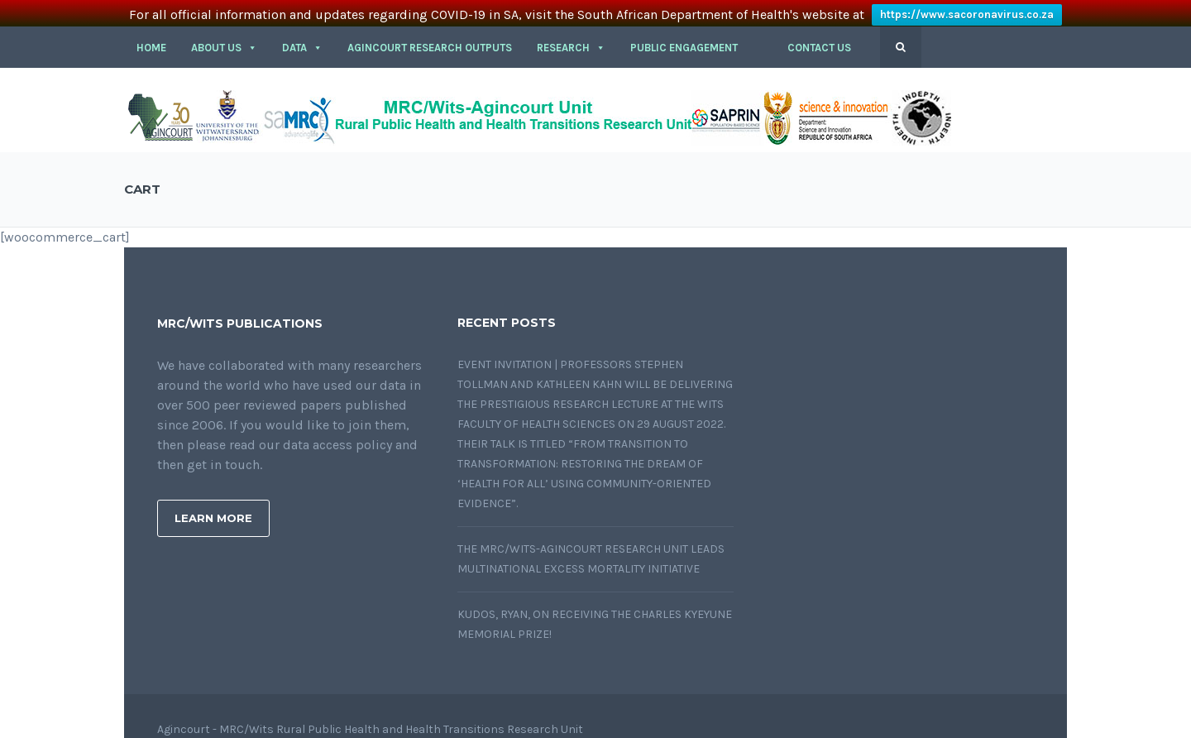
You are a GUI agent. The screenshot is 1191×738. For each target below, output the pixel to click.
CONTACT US (819, 34)
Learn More (213, 504)
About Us (224, 34)
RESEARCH (571, 34)
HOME (151, 34)
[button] (762, 34)
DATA (302, 34)
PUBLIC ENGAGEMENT (684, 34)
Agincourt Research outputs (429, 34)
